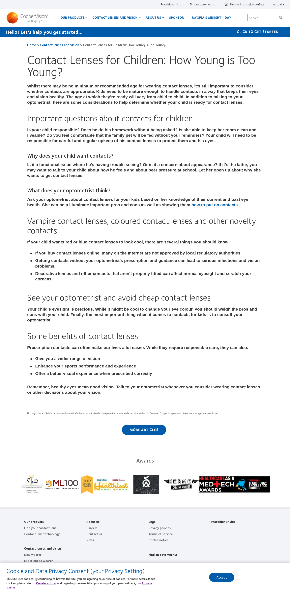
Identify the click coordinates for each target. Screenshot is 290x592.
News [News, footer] (90, 539)
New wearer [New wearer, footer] (32, 554)
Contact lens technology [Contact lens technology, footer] (42, 533)
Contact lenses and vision (59, 44)
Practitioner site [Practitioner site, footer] (223, 521)
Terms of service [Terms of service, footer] (161, 533)
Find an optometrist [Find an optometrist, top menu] (202, 4)
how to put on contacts (215, 204)
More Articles (144, 429)
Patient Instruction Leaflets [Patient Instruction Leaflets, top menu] (247, 4)
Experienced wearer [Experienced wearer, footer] (38, 560)
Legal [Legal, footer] (152, 521)
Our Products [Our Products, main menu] (72, 17)
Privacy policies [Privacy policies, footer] (160, 527)
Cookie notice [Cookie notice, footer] (159, 539)
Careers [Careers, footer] (91, 527)
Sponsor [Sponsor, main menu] (176, 17)
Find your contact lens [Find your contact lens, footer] (40, 527)
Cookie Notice (46, 583)
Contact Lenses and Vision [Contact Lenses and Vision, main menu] (115, 17)
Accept (221, 577)
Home (31, 44)
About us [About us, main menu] (153, 17)
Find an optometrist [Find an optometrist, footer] (163, 554)
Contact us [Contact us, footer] (94, 533)
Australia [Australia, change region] (278, 4)
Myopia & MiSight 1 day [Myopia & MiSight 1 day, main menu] (211, 17)
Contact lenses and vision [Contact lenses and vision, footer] (42, 548)
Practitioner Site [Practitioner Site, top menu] (171, 4)
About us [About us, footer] (92, 521)
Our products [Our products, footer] (34, 521)
